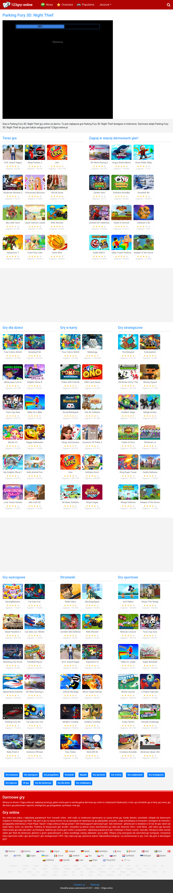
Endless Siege (128, 412)
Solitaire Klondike (121, 192)
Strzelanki (67, 577)
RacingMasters (13, 601)
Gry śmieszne (12, 775)
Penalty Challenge (150, 722)
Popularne (88, 4)
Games (10, 851)
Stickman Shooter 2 (12, 192)
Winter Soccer (128, 691)
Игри (93, 860)
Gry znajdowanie (134, 775)
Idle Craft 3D (35, 502)
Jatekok (74, 855)
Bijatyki (83, 775)
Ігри (45, 855)
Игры (40, 851)
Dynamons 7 (13, 252)
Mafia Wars (70, 601)
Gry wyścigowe (14, 577)
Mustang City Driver (12, 662)
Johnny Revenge (71, 691)
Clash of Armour (121, 222)
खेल (120, 875)
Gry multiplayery (83, 783)
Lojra (80, 860)
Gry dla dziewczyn (43, 783)
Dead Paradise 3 (13, 631)
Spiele (85, 851)
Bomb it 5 (12, 442)
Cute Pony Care (34, 252)
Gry (88, 855)
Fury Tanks (70, 752)
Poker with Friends (70, 382)
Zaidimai (48, 860)
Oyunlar (65, 860)
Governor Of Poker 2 (92, 442)
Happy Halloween (34, 442)
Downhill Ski (143, 192)
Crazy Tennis (128, 722)
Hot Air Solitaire (92, 412)
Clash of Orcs (128, 442)
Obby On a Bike (34, 412)
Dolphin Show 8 (34, 382)
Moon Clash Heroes (92, 691)
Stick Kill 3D (92, 752)
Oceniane (67, 4)
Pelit (17, 855)
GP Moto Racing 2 (99, 162)
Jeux (117, 851)
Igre (113, 855)
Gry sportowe (128, 577)
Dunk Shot (57, 252)
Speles (161, 855)
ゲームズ (138, 875)
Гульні (34, 875)
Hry (100, 855)
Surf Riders (128, 601)
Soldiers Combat (92, 722)
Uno (57, 162)
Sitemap (95, 884)
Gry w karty (68, 328)
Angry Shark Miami (121, 162)
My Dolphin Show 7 (13, 472)
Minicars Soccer (128, 631)
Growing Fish (34, 352)
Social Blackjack (70, 412)
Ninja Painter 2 (35, 162)
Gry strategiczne (130, 328)
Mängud (145, 855)
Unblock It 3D (143, 222)
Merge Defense (128, 502)
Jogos (55, 851)
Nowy (49, 4)
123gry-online (21, 5)
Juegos (70, 851)
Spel (158, 851)
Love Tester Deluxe (13, 502)
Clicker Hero (99, 192)
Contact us (79, 884)
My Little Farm (13, 222)
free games (13, 866)
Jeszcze (104, 4)
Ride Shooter (57, 222)
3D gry (26, 783)
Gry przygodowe (51, 775)
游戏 (128, 875)
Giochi (131, 851)
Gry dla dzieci (13, 328)
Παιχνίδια (109, 860)
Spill (145, 851)
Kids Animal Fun (35, 472)
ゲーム (125, 860)
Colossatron (150, 352)
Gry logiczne (11, 783)
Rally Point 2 (13, 752)
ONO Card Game (92, 382)
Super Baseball (150, 662)
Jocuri (59, 855)
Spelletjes (102, 851)
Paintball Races (34, 662)
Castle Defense (150, 472)
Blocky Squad (150, 382)
